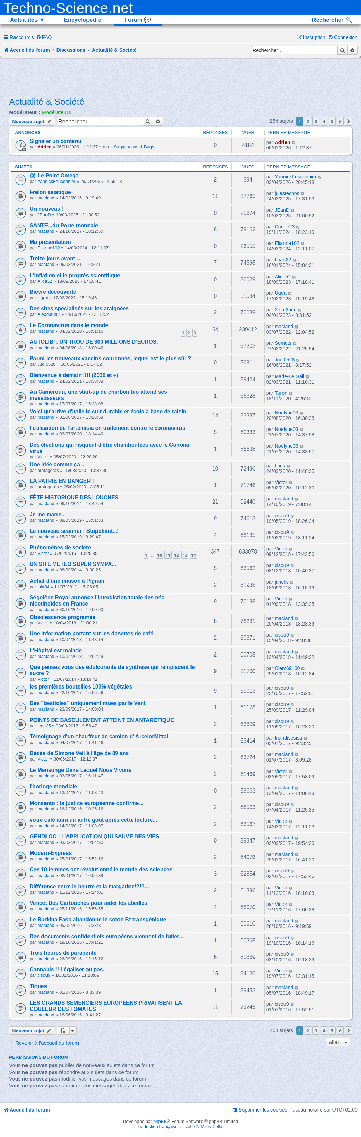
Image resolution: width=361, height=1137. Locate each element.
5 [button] (332, 121)
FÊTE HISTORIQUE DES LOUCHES (74, 497)
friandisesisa (288, 738)
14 (193, 555)
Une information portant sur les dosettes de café (91, 634)
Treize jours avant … (56, 258)
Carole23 (285, 226)
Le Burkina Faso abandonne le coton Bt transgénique (98, 919)
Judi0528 (47, 364)
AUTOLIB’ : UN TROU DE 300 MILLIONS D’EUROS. (94, 342)
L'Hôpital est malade (56, 650)
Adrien (45, 146)
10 (159, 555)
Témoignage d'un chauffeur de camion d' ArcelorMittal (99, 737)
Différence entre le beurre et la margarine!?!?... (89, 886)
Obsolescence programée (62, 617)
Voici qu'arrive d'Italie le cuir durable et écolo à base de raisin (108, 411)
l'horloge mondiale (53, 786)
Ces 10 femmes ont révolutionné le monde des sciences (101, 869)
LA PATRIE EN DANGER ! (62, 481)
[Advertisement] (180, 76)
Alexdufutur (49, 314)
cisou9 (282, 515)
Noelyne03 (286, 412)
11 (168, 555)
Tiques (38, 986)
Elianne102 (49, 247)
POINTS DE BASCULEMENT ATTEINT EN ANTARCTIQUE (102, 720)
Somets (283, 343)
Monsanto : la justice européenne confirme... (86, 803)
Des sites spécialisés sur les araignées (79, 308)
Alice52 (45, 281)
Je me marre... (48, 514)
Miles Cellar (212, 1126)
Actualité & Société (46, 101)
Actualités (27, 20)
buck (280, 465)
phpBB (160, 1121)
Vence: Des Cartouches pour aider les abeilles (88, 903)
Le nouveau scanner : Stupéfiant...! (74, 531)
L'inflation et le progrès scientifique (75, 275)
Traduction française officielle (166, 1126)
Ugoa (43, 297)
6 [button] (340, 121)
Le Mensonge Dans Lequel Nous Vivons (80, 770)
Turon (281, 393)
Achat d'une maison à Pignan (67, 581)
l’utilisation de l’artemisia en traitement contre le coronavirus (107, 428)
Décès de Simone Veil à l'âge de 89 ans (79, 753)
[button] (348, 121)
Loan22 (283, 259)
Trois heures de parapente (63, 953)
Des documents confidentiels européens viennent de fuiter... (106, 936)
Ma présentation (50, 242)
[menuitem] (44, 37)
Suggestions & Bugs (134, 146)
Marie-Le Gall (289, 376)
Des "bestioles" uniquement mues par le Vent (87, 703)
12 (176, 555)
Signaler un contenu (55, 141)
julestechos (287, 193)
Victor (43, 456)
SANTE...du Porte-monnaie (64, 225)
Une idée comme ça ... (58, 464)
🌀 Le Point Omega (54, 175)
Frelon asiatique (50, 192)
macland (46, 197)
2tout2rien (286, 309)
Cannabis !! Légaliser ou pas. (67, 969)
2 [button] (308, 121)
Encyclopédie (82, 20)
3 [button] (315, 121)
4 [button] (324, 121)
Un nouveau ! (47, 209)
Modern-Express (51, 853)
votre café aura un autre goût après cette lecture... (93, 820)
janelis (282, 582)
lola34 (44, 586)
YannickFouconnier (56, 181)
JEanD (44, 214)
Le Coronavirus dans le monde (69, 325)
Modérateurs (56, 112)
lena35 (44, 725)
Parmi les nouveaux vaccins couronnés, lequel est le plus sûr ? (110, 358)
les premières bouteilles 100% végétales (81, 687)
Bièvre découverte (53, 292)
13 (184, 555)
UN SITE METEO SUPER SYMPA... (73, 564)
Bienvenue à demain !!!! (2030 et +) (74, 375)
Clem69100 (287, 668)
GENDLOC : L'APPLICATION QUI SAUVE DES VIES (94, 836)
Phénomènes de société (60, 547)
